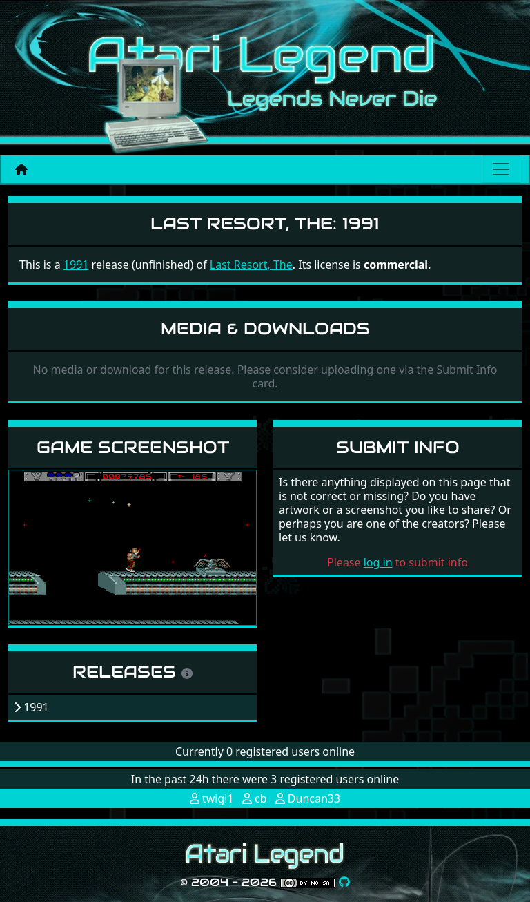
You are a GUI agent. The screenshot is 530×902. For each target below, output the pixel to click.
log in (378, 562)
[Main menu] (501, 169)
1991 (76, 264)
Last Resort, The (251, 264)
